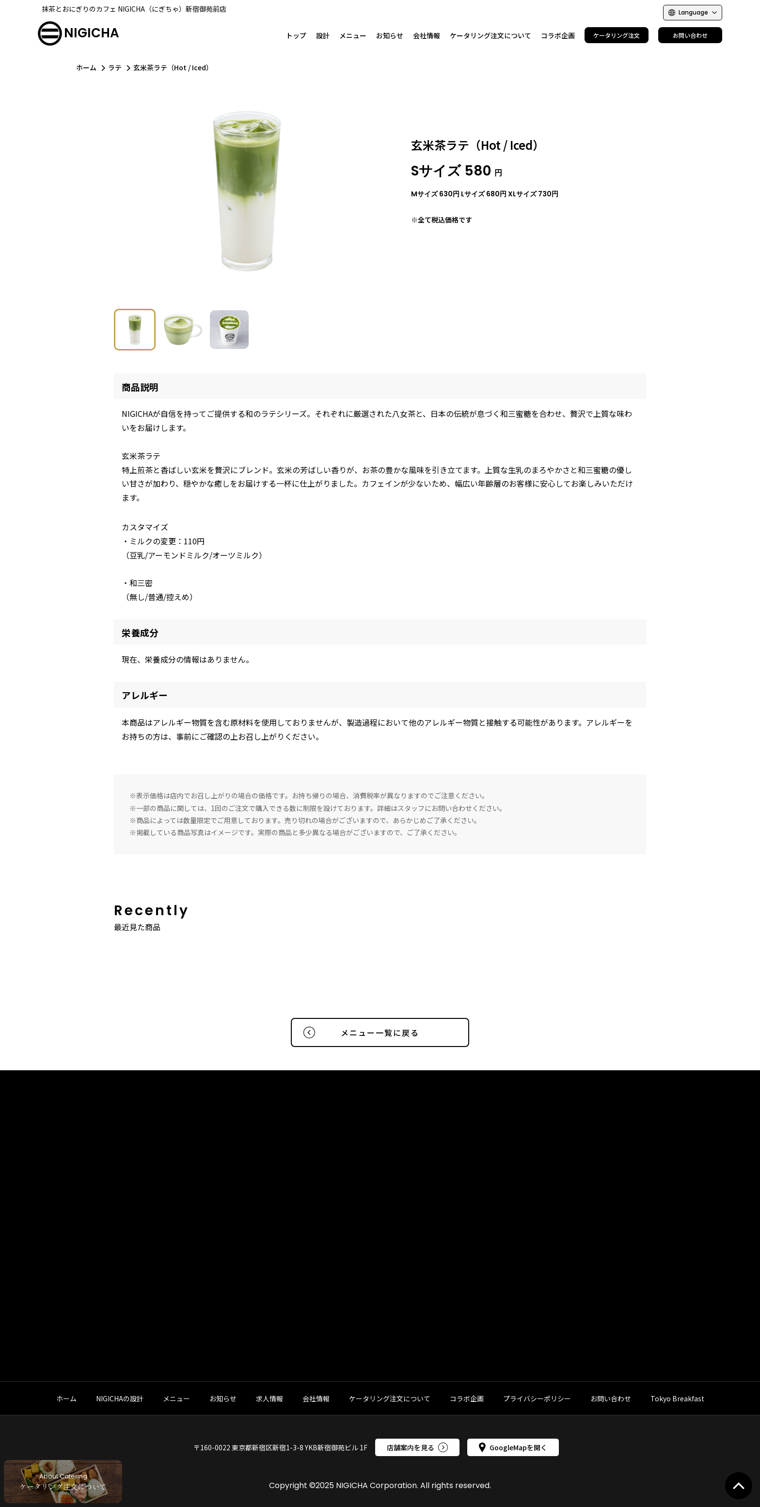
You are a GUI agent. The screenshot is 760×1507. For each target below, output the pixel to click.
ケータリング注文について (389, 1398)
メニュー (176, 1398)
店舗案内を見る (417, 1447)
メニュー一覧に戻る (361, 1032)
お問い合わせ (610, 1398)
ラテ (115, 67)
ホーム (86, 67)
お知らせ (223, 1398)
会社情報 (316, 1398)
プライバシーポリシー (537, 1398)
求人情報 (269, 1398)
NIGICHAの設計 (119, 1398)
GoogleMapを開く (513, 1447)
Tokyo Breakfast (677, 1398)
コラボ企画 (467, 1398)
